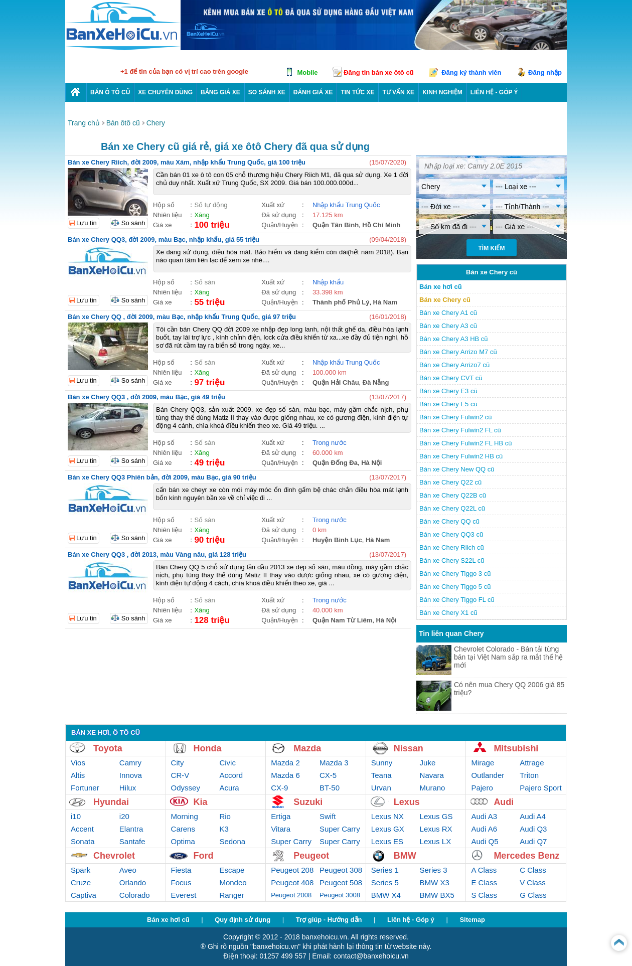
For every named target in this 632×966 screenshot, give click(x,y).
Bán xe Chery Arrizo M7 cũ (458, 352)
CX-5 (328, 775)
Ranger (231, 895)
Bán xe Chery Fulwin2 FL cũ (460, 430)
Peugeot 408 (292, 882)
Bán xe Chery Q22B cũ (452, 495)
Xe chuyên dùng (165, 92)
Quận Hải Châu (335, 382)
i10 (76, 816)
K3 (223, 829)
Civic (227, 762)
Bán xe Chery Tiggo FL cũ (457, 599)
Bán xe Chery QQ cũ (449, 521)
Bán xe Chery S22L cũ (452, 560)
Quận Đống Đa (335, 462)
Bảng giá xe (220, 92)
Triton (529, 775)
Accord (231, 775)
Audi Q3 (533, 829)
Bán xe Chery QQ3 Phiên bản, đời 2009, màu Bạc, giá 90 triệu (162, 477)
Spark (80, 870)
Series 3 (433, 870)
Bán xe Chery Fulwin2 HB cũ (461, 456)
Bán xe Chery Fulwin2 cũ (455, 417)
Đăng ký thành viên (471, 72)
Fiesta (181, 870)
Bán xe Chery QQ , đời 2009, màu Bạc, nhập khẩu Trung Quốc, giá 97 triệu (182, 316)
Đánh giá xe (313, 92)
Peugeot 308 (341, 870)
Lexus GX (387, 829)
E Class (484, 882)
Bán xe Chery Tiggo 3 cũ (455, 573)
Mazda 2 (285, 762)
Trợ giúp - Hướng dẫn (329, 919)
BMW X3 (434, 882)
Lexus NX (387, 816)
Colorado (134, 895)
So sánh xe (266, 92)
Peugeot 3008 (340, 895)
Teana (381, 775)
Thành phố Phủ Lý (341, 302)
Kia (201, 802)
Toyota (107, 748)
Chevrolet (114, 856)
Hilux (127, 787)
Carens (183, 829)
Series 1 (385, 870)
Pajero (482, 787)
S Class (484, 895)
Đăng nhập (545, 72)
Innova (130, 775)
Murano (432, 787)
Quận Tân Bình (335, 225)
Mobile (307, 72)
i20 (124, 816)
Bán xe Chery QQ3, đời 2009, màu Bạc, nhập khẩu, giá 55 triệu (163, 239)
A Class (484, 870)
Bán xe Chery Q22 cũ (450, 482)
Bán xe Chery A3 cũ (448, 326)
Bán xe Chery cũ (444, 299)
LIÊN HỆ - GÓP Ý (494, 92)
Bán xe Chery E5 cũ (448, 404)
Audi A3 (484, 816)
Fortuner (85, 787)
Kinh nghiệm (442, 92)
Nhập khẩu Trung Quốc (346, 205)
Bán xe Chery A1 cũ (448, 312)
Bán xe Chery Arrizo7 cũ (454, 365)
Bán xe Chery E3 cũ (448, 391)
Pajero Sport (540, 787)
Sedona (232, 841)
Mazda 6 (285, 775)
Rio (225, 816)
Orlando (132, 882)
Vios (78, 762)
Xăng (201, 215)
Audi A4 (533, 816)
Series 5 (385, 882)
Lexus (407, 802)
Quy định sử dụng (242, 919)
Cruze (81, 882)
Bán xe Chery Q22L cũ (452, 508)
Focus (181, 882)
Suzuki (308, 802)
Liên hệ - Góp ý (410, 919)
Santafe (132, 841)
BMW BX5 (437, 895)
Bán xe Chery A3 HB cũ (453, 339)
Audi (504, 802)
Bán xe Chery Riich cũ (451, 547)
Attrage (532, 762)
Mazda (307, 748)
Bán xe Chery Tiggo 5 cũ (455, 586)
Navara (432, 775)
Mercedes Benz (526, 856)
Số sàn (204, 282)
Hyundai (111, 802)
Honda (208, 748)
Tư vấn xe (398, 92)
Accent (82, 829)
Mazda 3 (334, 762)
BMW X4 (386, 895)
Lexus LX (435, 841)
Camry (130, 762)
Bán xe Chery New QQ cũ (457, 469)
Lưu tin (86, 223)
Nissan (408, 748)
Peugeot (311, 856)
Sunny (382, 762)
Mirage (482, 762)
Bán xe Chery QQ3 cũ (451, 534)
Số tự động (210, 205)
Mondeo (232, 882)
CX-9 (279, 787)
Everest (184, 895)
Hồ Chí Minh (381, 225)
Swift (328, 816)
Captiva (83, 895)
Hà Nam (385, 302)
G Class (533, 895)
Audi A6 (484, 829)
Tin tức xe (357, 92)
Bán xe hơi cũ (440, 286)
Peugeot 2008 (291, 895)
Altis (78, 775)
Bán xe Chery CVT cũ (450, 378)
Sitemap (472, 919)
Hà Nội (371, 462)
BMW (405, 856)
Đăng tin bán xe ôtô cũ (378, 72)
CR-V (180, 775)
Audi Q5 (484, 841)
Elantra (131, 829)
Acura (229, 787)
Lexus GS (436, 816)
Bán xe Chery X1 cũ (448, 612)
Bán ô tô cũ (110, 92)
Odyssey (185, 787)
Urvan (381, 787)
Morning (184, 816)
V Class (533, 882)
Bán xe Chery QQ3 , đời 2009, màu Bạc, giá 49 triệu (146, 397)
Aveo (127, 870)
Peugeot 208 (292, 870)
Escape (231, 870)
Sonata (83, 841)
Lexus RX (436, 829)
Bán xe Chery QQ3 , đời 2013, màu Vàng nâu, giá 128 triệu (157, 554)
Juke (428, 762)
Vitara (280, 829)
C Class (533, 870)
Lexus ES (387, 841)
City (177, 762)
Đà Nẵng (376, 382)
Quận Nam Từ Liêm (342, 620)
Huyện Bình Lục (337, 540)
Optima (183, 841)
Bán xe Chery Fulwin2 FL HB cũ (465, 443)
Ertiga (280, 816)
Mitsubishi (516, 748)
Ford (204, 856)
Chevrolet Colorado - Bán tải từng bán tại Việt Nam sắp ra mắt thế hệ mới (508, 657)
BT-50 (330, 787)
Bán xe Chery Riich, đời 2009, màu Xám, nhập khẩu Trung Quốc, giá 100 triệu (186, 162)
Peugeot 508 (341, 882)
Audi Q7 (533, 841)
